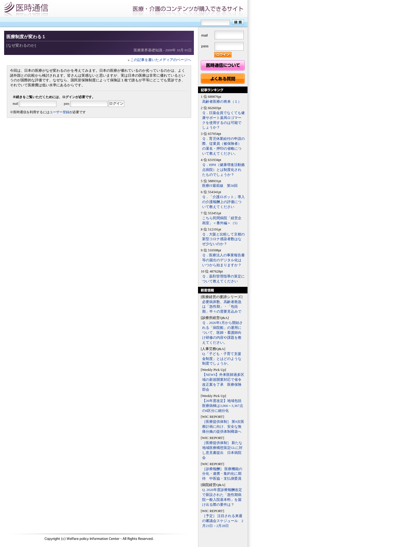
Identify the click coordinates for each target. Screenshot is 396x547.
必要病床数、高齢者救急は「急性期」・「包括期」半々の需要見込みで (221, 307)
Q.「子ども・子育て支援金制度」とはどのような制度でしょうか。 (221, 359)
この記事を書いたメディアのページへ (160, 60)
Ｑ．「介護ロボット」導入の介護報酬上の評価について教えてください (223, 202)
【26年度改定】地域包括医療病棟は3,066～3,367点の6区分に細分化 (222, 406)
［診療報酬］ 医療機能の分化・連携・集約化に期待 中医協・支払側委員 (222, 474)
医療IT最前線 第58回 (220, 186)
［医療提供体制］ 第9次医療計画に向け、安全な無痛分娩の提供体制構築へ (223, 427)
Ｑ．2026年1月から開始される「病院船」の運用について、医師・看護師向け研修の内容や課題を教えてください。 (222, 333)
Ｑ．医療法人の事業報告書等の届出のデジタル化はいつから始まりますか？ (223, 260)
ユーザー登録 (59, 112)
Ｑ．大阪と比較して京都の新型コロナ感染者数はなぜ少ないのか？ (223, 239)
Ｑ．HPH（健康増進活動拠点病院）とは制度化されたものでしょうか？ (223, 170)
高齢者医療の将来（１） (221, 102)
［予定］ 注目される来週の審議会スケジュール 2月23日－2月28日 (222, 521)
